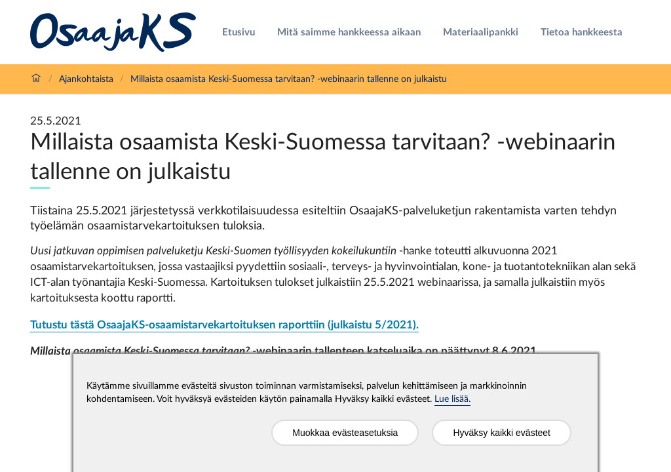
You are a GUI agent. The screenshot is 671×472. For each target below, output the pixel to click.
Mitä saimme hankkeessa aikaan (349, 32)
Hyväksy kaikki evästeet (501, 432)
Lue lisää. (452, 399)
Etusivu (238, 32)
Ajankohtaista (86, 79)
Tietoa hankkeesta (582, 32)
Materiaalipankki (480, 32)
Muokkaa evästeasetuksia (345, 432)
